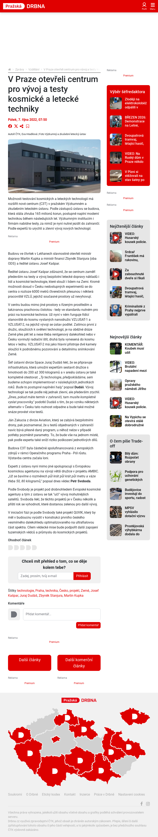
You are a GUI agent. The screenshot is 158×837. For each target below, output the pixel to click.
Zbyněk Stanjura (51, 596)
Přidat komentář (88, 625)
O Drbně (32, 794)
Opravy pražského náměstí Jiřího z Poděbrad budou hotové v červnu (135, 391)
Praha (39, 591)
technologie (25, 591)
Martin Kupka (74, 596)
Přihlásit (82, 576)
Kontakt (70, 794)
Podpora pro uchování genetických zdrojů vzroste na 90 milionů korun (135, 482)
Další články (30, 659)
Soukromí (15, 794)
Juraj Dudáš (28, 596)
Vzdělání (33, 69)
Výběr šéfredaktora (127, 91)
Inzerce (85, 794)
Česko (63, 591)
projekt (74, 591)
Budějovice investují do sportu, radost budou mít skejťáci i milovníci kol (135, 500)
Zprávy (19, 69)
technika (51, 591)
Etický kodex (51, 794)
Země (85, 591)
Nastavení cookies (131, 794)
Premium (54, 241)
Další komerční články (79, 662)
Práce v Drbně (104, 794)
